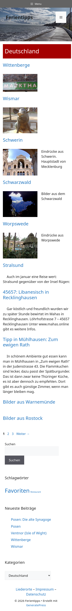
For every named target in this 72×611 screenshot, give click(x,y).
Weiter (23, 434)
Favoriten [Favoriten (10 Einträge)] (17, 490)
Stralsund (13, 265)
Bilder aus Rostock (23, 418)
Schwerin (13, 140)
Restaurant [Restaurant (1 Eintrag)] (35, 492)
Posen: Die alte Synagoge (31, 519)
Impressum (45, 589)
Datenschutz (36, 594)
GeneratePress (36, 605)
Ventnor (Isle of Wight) (28, 533)
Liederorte (24, 589)
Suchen (10, 444)
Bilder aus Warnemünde (29, 402)
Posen (16, 526)
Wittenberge (16, 65)
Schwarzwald (17, 182)
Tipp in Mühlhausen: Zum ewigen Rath (30, 342)
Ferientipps (19, 17)
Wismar (11, 98)
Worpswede (15, 223)
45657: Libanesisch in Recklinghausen (26, 295)
